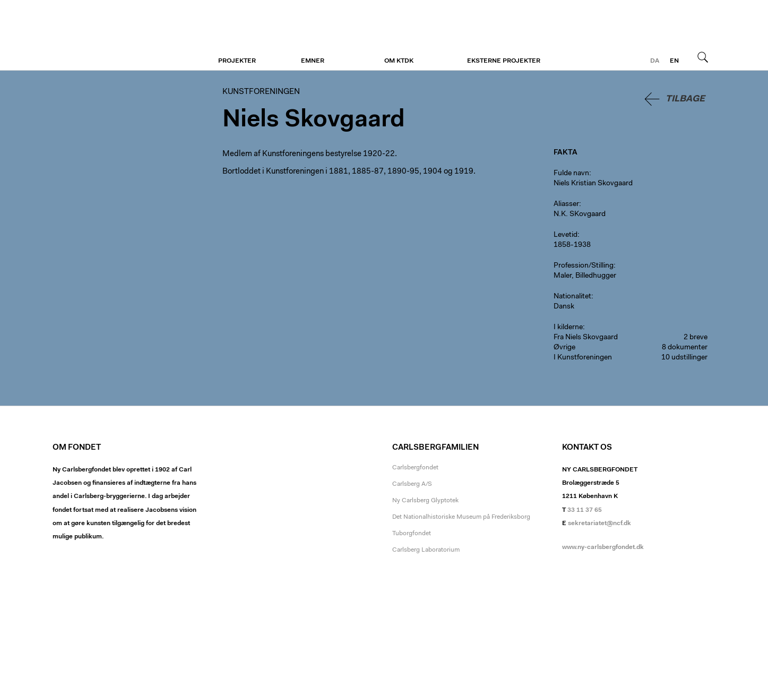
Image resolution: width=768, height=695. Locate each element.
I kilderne (568, 327)
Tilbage (685, 99)
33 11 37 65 (584, 510)
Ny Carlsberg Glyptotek (425, 500)
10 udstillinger (684, 358)
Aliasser (566, 204)
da (654, 61)
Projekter (237, 61)
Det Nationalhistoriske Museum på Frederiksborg (461, 517)
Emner (312, 61)
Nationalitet (572, 297)
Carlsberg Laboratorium (426, 550)
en (674, 61)
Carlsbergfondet (415, 468)
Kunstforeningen (118, 35)
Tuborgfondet (411, 533)
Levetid (565, 235)
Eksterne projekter (503, 61)
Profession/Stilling (584, 266)
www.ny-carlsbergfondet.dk (603, 547)
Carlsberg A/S (412, 484)
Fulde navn (571, 173)
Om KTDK (398, 61)
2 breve (695, 337)
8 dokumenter (684, 347)
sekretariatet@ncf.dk (599, 523)
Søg (702, 57)
